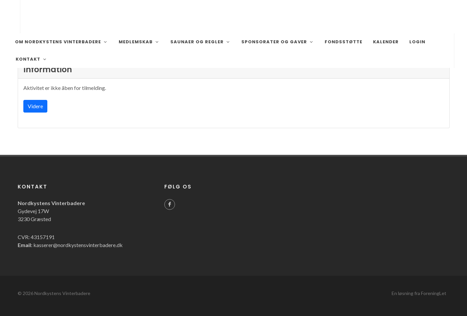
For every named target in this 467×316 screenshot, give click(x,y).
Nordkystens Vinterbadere (62, 293)
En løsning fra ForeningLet (419, 293)
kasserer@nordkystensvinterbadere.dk (78, 245)
